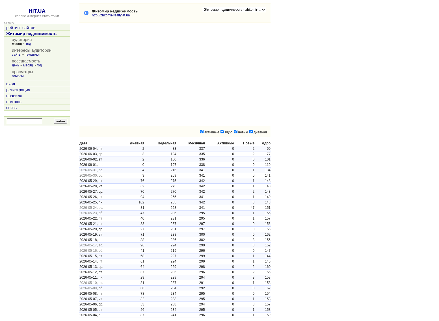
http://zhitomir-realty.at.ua (111, 15)
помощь (13, 101)
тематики (32, 55)
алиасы (18, 76)
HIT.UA (37, 11)
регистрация (18, 90)
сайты (16, 55)
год (28, 44)
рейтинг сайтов (20, 27)
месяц (28, 65)
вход (10, 84)
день (16, 65)
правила (14, 96)
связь (11, 107)
